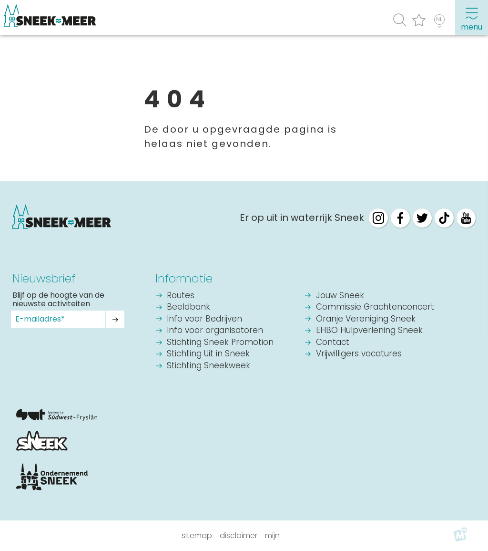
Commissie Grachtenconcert (375, 307)
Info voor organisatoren (215, 331)
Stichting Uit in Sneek (208, 354)
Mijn (272, 535)
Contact (332, 343)
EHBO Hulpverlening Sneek (369, 331)
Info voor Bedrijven (204, 319)
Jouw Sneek (340, 296)
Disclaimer (238, 535)
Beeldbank (188, 307)
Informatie (184, 278)
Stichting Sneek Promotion (220, 343)
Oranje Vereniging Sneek (366, 319)
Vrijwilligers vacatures (359, 354)
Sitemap (197, 535)
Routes (180, 296)
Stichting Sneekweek (208, 366)
